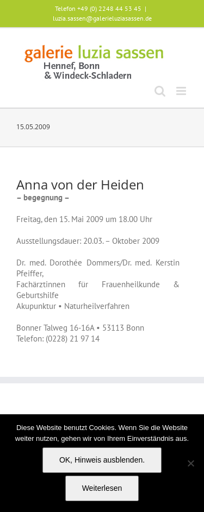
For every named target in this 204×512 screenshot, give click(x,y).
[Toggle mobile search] (159, 91)
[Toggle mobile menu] (182, 91)
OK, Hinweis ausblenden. (102, 460)
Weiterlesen (102, 488)
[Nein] (190, 463)
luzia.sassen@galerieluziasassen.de (102, 18)
